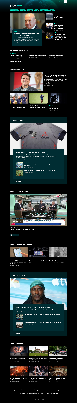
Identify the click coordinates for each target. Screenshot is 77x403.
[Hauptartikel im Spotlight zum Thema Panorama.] (18, 120)
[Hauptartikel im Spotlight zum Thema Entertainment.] (20, 275)
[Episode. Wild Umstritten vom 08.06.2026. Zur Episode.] (38, 213)
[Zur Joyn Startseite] (65, 1)
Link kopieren (14, 235)
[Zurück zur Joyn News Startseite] (16, 6)
